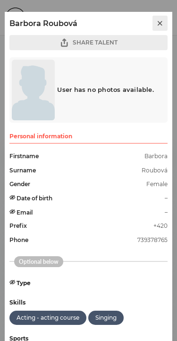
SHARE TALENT (89, 43)
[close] (160, 23)
